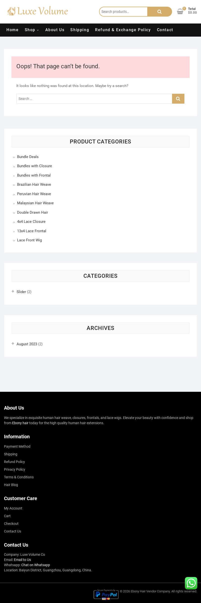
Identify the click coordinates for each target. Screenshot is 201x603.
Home (12, 29)
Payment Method (17, 446)
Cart (7, 516)
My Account (13, 508)
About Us (55, 29)
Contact (165, 29)
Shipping (79, 29)
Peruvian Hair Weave (34, 194)
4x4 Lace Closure (31, 221)
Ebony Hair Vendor (143, 591)
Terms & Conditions (19, 477)
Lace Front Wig (29, 240)
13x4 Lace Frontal (31, 231)
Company (163, 591)
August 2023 (27, 344)
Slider (21, 292)
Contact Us (12, 531)
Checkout (11, 524)
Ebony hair (20, 423)
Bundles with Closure (34, 166)
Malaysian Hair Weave (35, 203)
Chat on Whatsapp (35, 565)
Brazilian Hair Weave (34, 184)
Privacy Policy (14, 469)
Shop (30, 29)
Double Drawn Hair (32, 212)
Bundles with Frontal (34, 175)
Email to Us (22, 560)
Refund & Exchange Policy (123, 29)
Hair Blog (11, 485)
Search (159, 12)
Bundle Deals (28, 157)
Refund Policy (14, 462)
